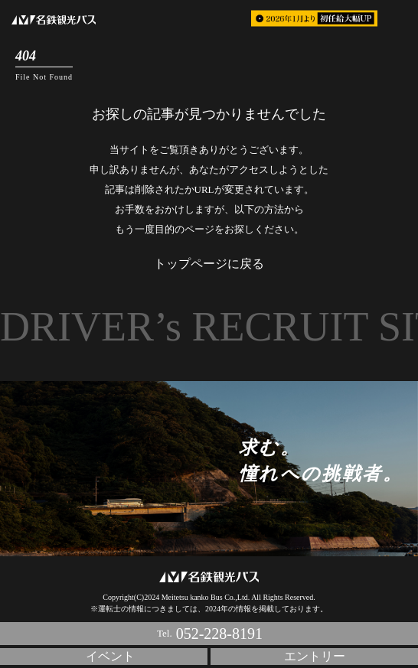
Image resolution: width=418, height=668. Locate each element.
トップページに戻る (209, 263)
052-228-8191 (219, 633)
